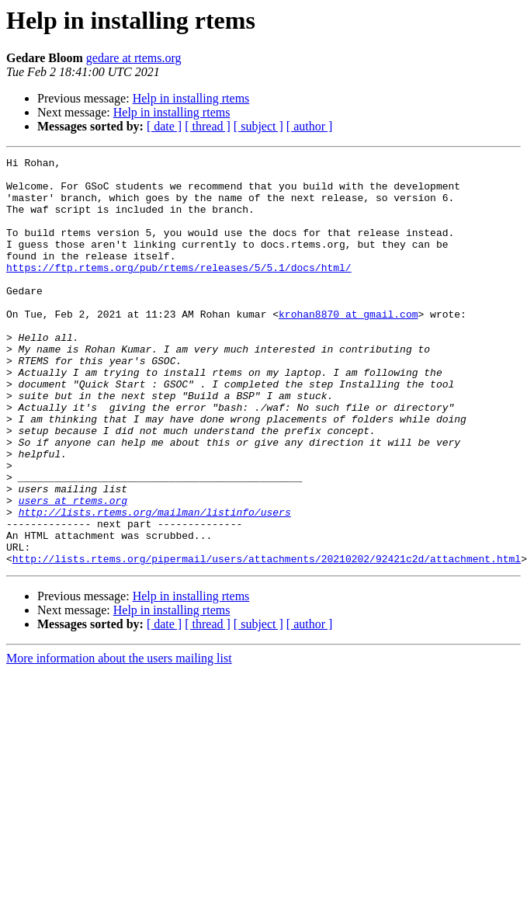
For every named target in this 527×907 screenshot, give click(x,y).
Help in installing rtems (191, 98)
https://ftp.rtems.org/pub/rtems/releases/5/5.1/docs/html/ (179, 290)
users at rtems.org (73, 570)
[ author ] (309, 126)
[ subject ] (258, 126)
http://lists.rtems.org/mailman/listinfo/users (155, 584)
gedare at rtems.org (134, 57)
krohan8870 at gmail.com (348, 346)
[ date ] (164, 126)
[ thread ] (208, 126)
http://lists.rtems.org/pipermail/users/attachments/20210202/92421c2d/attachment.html (266, 640)
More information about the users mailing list (119, 739)
